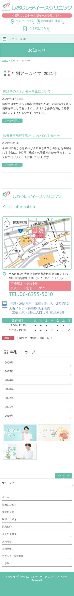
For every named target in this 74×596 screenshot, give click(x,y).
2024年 (9, 380)
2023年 (9, 389)
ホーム (5, 497)
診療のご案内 (9, 504)
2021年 (9, 406)
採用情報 (7, 548)
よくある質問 (9, 534)
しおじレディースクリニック (41, 576)
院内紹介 (7, 526)
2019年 (9, 415)
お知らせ (7, 541)
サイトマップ (9, 482)
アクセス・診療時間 (12, 556)
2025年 (9, 371)
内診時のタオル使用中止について (27, 91)
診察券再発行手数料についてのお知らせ (31, 135)
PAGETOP (63, 475)
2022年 (9, 397)
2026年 (9, 362)
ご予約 (5, 563)
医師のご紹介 (9, 519)
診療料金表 (8, 512)
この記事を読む (12, 120)
